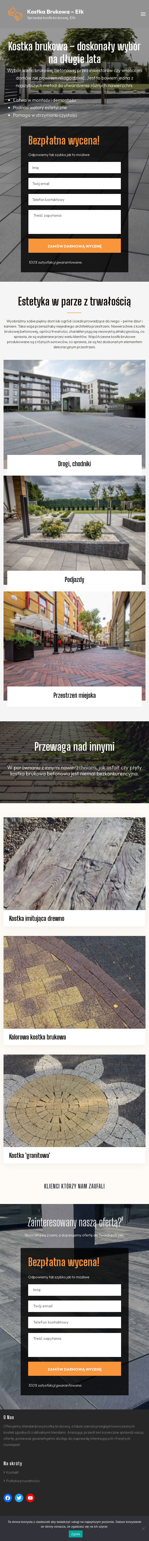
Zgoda (75, 1534)
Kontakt (12, 1472)
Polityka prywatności (23, 1480)
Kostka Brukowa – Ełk (55, 11)
